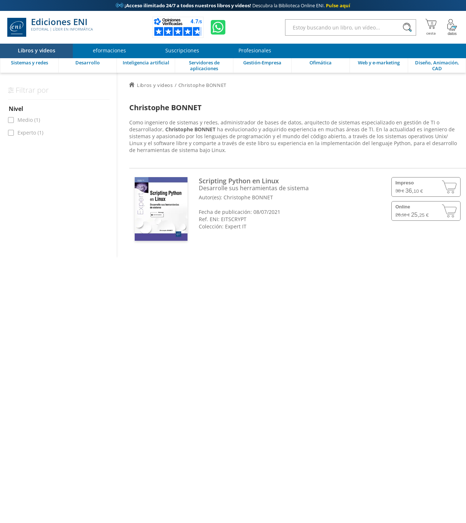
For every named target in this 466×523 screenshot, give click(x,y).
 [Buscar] (407, 28)
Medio (28, 119)
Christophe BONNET (248, 197)
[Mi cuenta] (452, 27)
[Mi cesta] (431, 27)
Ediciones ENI (50, 27)
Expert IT (235, 226)
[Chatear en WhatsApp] (218, 27)
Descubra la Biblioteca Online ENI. (233, 5)
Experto (30, 132)
